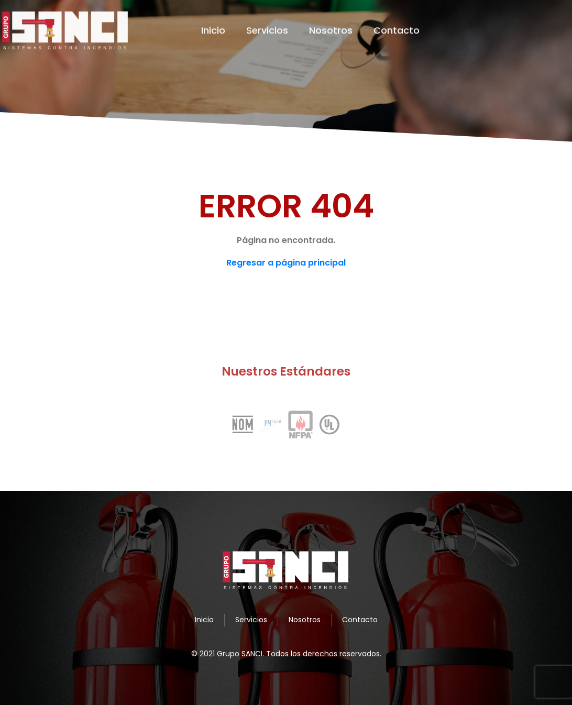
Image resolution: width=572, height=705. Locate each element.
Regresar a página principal (286, 263)
